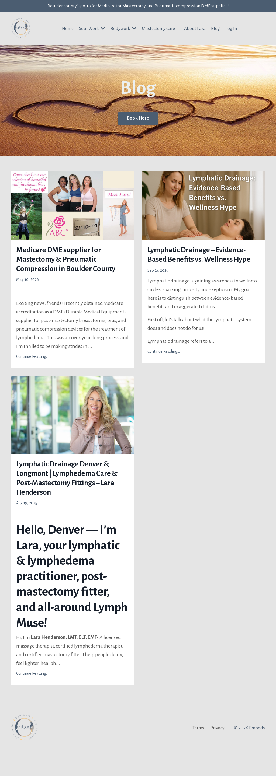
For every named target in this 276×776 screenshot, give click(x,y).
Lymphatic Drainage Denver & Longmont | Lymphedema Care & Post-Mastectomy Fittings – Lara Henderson (70, 502)
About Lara (195, 29)
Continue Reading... (32, 375)
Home (67, 29)
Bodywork (124, 29)
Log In (231, 29)
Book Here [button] (138, 119)
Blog (215, 29)
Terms (198, 755)
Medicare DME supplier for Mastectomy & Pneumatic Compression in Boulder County (68, 269)
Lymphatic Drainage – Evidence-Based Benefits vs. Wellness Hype (201, 263)
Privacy (217, 755)
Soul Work (92, 29)
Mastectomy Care (158, 29)
